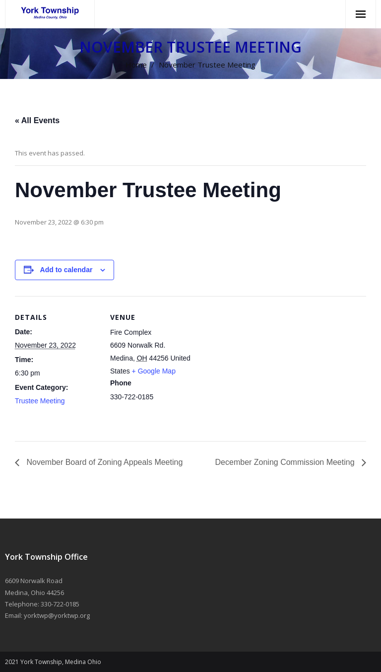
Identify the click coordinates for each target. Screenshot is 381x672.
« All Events (37, 120)
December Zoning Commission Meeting (286, 462)
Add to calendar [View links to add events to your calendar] (66, 270)
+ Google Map (154, 371)
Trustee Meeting (40, 401)
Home (136, 65)
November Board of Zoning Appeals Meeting (103, 462)
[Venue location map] (257, 364)
